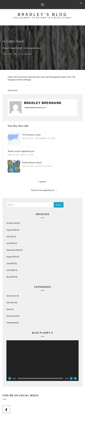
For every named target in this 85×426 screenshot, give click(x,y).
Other (8, 309)
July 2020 (10, 263)
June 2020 (10, 270)
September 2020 (13, 250)
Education (13, 90)
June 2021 (10, 243)
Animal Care (11, 296)
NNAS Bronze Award (31, 134)
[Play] (9, 378)
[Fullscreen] (75, 378)
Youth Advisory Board (31, 162)
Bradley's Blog (42, 14)
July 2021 (10, 236)
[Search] (81, 3)
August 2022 (11, 230)
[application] (42, 360)
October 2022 (12, 223)
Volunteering (11, 323)
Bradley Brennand (33, 48)
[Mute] (71, 378)
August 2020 (11, 257)
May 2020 (10, 277)
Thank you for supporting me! (21, 151)
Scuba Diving (11, 316)
